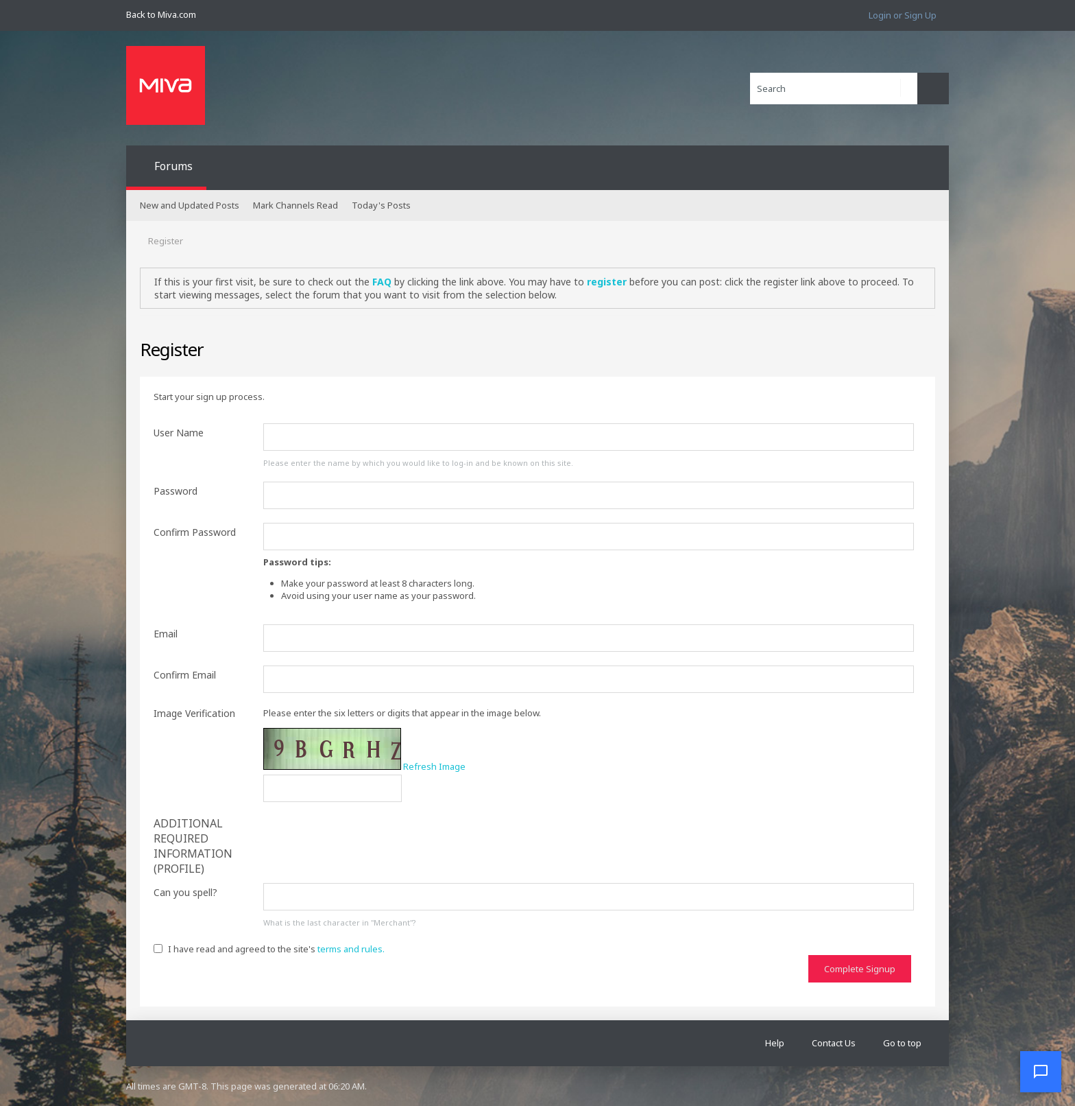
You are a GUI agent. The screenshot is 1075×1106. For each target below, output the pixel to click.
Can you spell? (185, 892)
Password (175, 490)
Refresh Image (434, 766)
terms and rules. (351, 949)
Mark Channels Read (295, 205)
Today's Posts (381, 205)
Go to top (902, 1043)
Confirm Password (195, 532)
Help (774, 1043)
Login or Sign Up (903, 15)
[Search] (833, 88)
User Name (179, 432)
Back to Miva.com (161, 14)
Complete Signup (859, 969)
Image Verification (194, 713)
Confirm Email (185, 674)
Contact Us (834, 1043)
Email (166, 633)
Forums (173, 166)
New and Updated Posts (189, 205)
